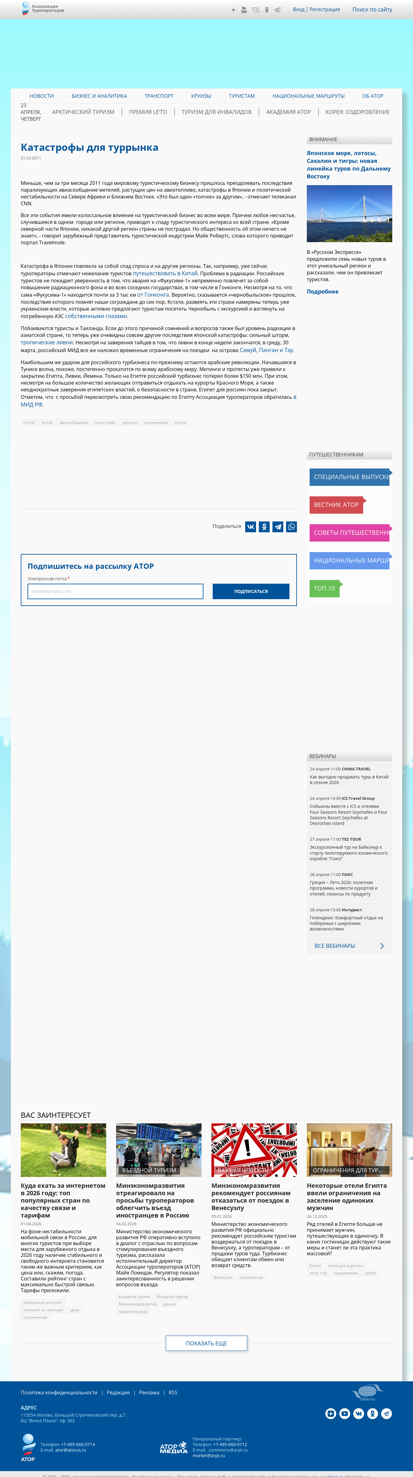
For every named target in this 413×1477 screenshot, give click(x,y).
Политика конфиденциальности (55, 1388)
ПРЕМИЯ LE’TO (181, 112)
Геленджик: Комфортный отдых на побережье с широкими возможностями (346, 918)
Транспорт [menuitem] (159, 96)
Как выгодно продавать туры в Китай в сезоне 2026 (349, 775)
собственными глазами (93, 313)
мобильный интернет (43, 1298)
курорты (129, 416)
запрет (370, 1268)
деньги (169, 1299)
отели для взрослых (346, 1261)
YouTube (247, 10)
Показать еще (206, 1338)
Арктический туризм (126, 112)
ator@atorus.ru (70, 1445)
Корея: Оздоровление (362, 112)
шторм (180, 416)
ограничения (156, 416)
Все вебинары (333, 941)
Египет (29, 416)
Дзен (237, 10)
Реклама (136, 1388)
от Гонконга (151, 293)
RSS (158, 1388)
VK (259, 10)
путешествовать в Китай (162, 272)
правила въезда (133, 1306)
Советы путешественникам (343, 528)
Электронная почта (47, 572)
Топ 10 (319, 583)
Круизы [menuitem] (201, 96)
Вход (302, 9)
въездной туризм (134, 1292)
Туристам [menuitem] (242, 96)
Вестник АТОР (327, 500)
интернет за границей (43, 1305)
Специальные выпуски (338, 472)
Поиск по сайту (374, 9)
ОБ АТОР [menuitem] (373, 96)
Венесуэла (223, 1272)
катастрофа (105, 416)
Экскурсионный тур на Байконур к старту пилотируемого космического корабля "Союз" (349, 847)
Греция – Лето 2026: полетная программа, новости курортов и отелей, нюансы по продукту (344, 883)
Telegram (281, 10)
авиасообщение (74, 416)
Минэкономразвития (138, 1299)
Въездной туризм (172, 1292)
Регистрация (328, 9)
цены (75, 1305)
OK (270, 10)
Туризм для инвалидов (241, 112)
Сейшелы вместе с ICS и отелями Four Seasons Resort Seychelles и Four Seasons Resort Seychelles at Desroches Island (348, 810)
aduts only (318, 1268)
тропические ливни (44, 339)
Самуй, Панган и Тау (264, 345)
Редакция (108, 1388)
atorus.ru (334, 1471)
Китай (47, 416)
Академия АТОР (303, 112)
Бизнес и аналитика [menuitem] (99, 96)
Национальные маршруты (342, 556)
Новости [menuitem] (42, 96)
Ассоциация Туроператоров (48, 8)
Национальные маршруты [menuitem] (309, 96)
